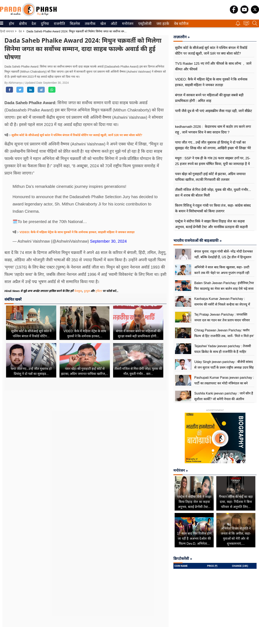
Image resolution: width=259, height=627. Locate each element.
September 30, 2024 (108, 241)
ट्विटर (98, 291)
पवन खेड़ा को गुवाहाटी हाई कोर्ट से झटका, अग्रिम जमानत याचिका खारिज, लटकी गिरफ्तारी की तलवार (210, 177)
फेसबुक (78, 291)
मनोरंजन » (180, 470)
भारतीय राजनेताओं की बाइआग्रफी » (197, 241)
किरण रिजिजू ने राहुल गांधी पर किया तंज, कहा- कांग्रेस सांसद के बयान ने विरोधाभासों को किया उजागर (213, 208)
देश (33, 24)
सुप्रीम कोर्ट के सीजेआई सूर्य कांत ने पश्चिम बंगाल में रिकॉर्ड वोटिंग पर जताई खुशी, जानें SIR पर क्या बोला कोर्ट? (77, 135)
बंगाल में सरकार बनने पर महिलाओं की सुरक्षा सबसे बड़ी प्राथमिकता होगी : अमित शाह (209, 98)
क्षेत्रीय (22, 24)
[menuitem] (11, 23)
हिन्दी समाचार (7, 31)
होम (11, 24)
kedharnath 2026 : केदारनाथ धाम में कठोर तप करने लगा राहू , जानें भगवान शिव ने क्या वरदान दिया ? (213, 129)
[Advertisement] (85, 429)
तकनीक (89, 24)
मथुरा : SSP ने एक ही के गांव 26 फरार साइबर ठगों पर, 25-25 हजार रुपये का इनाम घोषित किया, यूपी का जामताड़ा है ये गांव (212, 163)
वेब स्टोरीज (180, 24)
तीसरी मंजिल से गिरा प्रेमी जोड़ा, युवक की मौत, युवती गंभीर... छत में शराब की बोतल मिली (213, 192)
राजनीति (59, 24)
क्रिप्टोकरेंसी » (182, 559)
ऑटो (113, 24)
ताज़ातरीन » (181, 37)
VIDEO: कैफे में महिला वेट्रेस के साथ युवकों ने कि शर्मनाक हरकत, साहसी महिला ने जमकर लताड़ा (77, 232)
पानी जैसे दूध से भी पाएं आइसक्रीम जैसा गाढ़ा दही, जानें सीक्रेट (213, 111)
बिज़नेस (74, 24)
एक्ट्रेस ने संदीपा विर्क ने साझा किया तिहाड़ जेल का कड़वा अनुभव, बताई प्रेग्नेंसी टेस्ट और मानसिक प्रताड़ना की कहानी (211, 224)
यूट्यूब (87, 291)
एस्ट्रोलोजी (144, 24)
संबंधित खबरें (12, 299)
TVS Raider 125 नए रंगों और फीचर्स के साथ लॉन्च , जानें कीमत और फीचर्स (213, 66)
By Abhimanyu (13, 82)
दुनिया (44, 24)
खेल (102, 24)
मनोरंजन (127, 24)
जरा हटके (162, 24)
